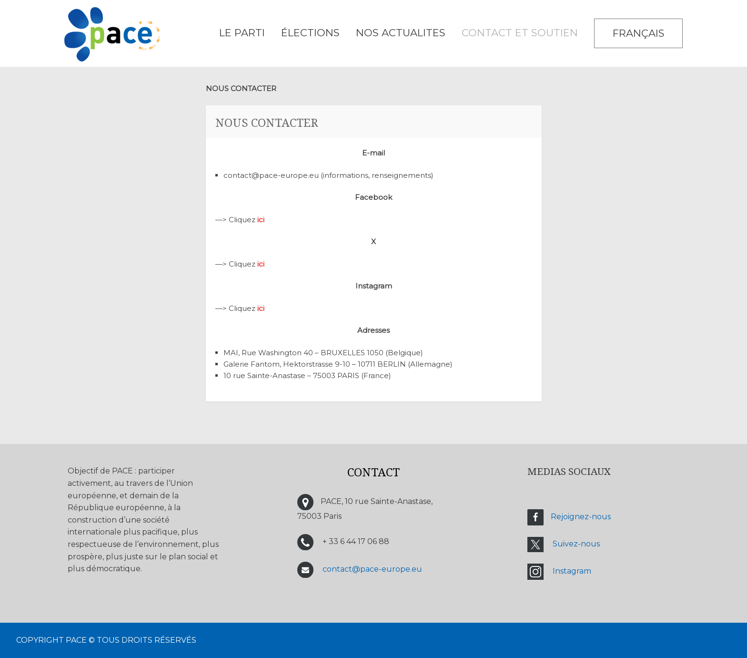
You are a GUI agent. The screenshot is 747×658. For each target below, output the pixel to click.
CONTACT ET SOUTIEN (520, 33)
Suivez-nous (576, 543)
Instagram (572, 571)
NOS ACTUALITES (400, 33)
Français (639, 33)
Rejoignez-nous (581, 516)
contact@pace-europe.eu (372, 569)
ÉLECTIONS (310, 33)
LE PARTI (242, 33)
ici (260, 219)
